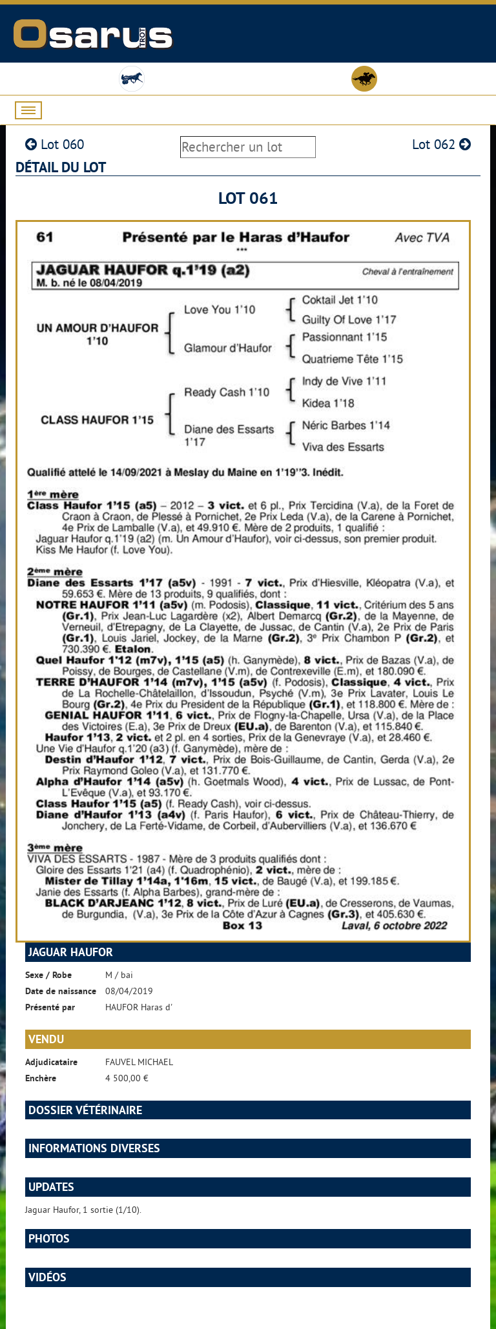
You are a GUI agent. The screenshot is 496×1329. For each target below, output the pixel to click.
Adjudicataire (51, 1062)
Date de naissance (60, 991)
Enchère (40, 1078)
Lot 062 (441, 144)
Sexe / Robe (48, 975)
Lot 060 (54, 144)
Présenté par (50, 1007)
